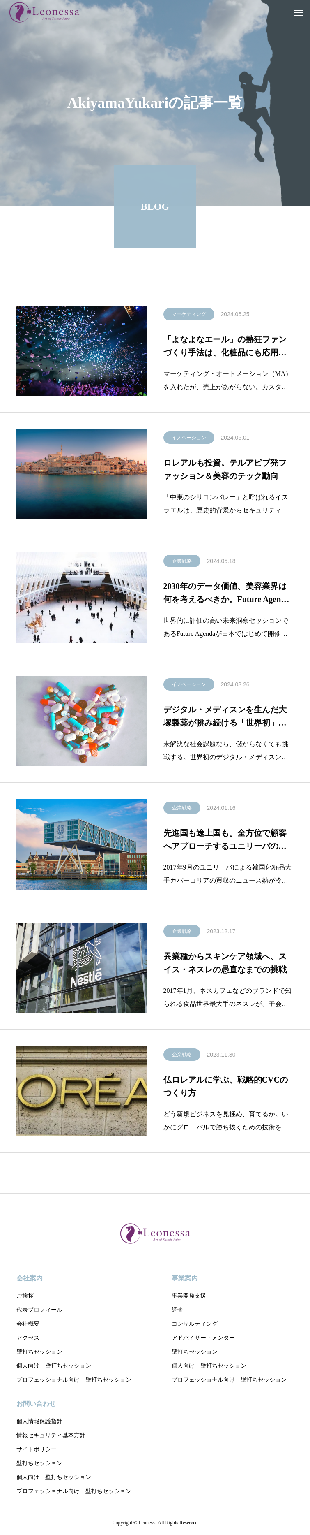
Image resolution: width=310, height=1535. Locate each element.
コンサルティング (195, 1324)
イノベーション (189, 439)
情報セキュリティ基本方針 (50, 1435)
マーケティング (189, 315)
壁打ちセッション (39, 1352)
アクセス (27, 1338)
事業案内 (185, 1278)
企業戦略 (182, 562)
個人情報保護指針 (39, 1421)
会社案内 (29, 1278)
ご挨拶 (25, 1296)
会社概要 (27, 1324)
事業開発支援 (189, 1296)
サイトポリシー (36, 1449)
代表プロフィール (39, 1310)
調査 (177, 1310)
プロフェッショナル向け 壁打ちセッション (73, 1380)
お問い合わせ (36, 1403)
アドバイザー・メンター (203, 1338)
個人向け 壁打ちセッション (53, 1366)
